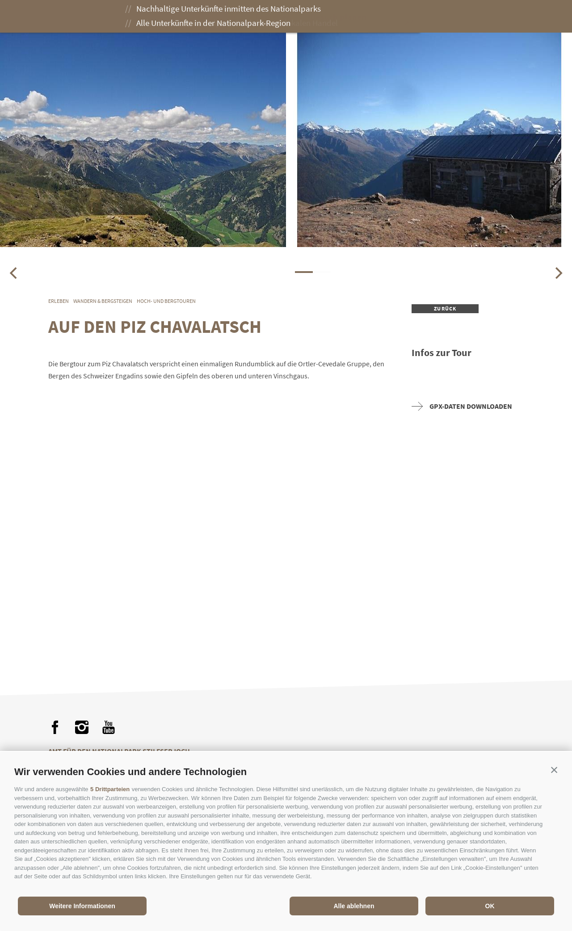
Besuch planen (343, 17)
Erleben (225, 17)
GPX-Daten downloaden (462, 406)
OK (490, 906)
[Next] (558, 273)
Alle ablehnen (353, 906)
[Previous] (14, 273)
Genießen (277, 17)
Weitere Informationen (82, 906)
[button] (554, 769)
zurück (445, 308)
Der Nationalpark (158, 17)
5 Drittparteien (110, 789)
